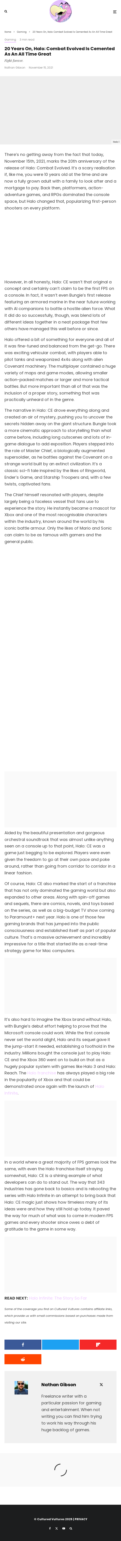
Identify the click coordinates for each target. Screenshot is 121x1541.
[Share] (22, 1345)
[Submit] (22, 1359)
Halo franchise (41, 1073)
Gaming (10, 39)
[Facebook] (50, 1528)
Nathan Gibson (14, 67)
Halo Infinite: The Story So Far (58, 1298)
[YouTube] (63, 1528)
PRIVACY (81, 1519)
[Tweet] (60, 1345)
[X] (56, 1528)
